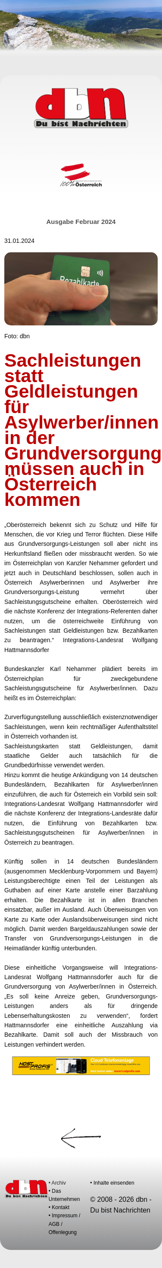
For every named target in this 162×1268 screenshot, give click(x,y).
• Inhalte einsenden (112, 1183)
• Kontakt (59, 1207)
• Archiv (57, 1183)
